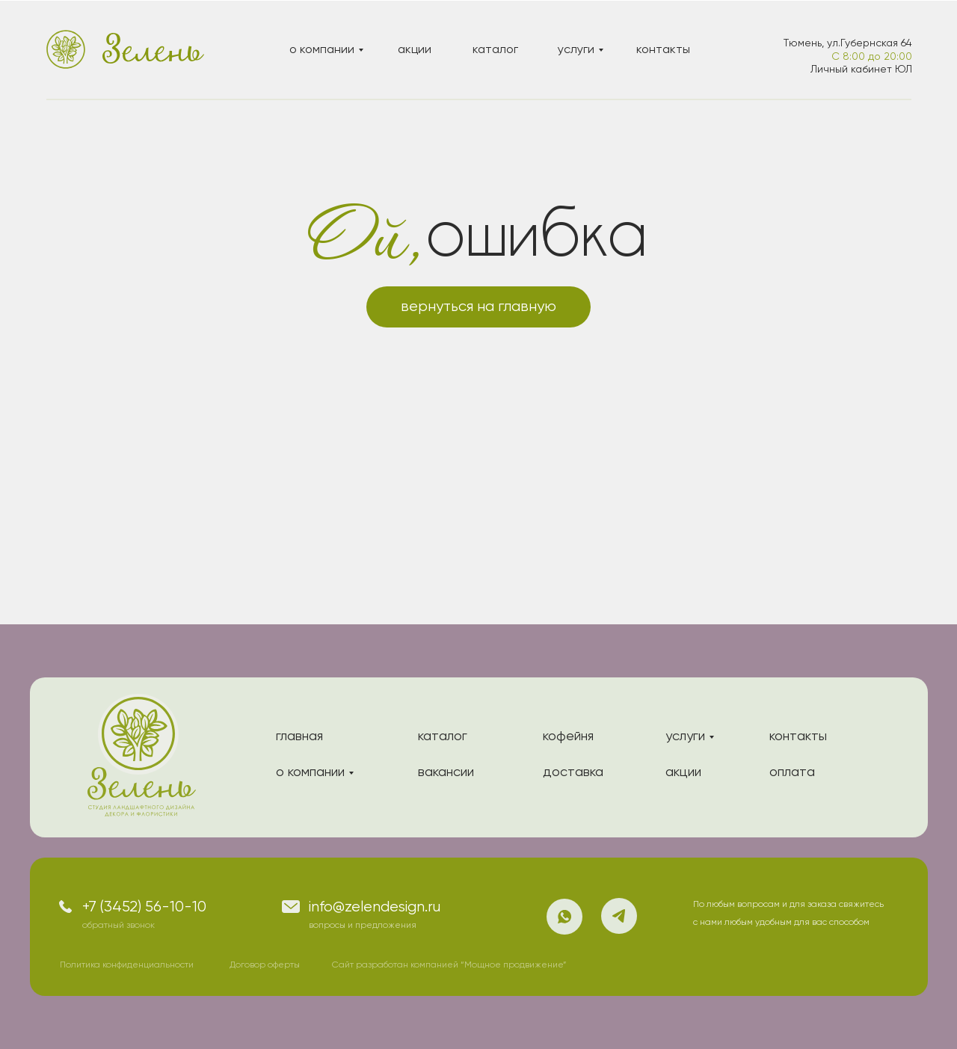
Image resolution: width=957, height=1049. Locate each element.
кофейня (568, 736)
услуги (576, 50)
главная (299, 736)
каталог (495, 50)
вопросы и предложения (362, 925)
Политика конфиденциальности (127, 965)
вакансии (446, 772)
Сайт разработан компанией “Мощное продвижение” (449, 965)
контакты (663, 50)
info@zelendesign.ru (374, 907)
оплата (792, 772)
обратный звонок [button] (118, 925)
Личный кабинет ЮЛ (861, 69)
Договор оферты (265, 965)
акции (414, 50)
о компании (321, 50)
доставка (573, 772)
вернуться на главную (478, 307)
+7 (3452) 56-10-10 (144, 907)
